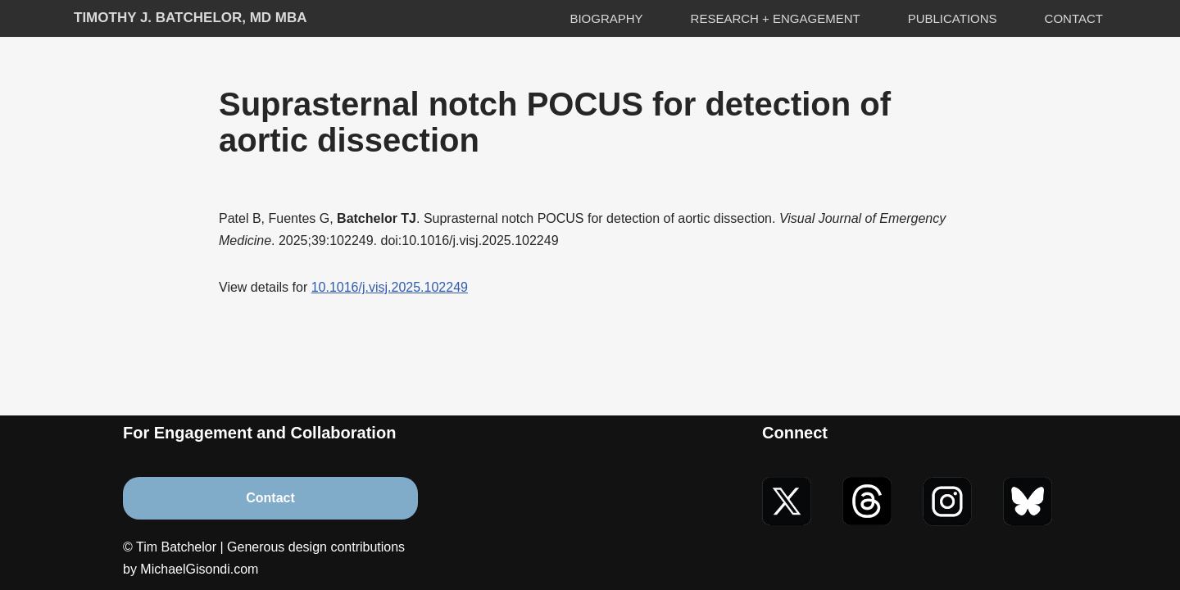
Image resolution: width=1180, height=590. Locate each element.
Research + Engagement (775, 18)
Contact (1074, 18)
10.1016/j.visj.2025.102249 (389, 287)
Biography (606, 18)
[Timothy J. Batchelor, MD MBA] (190, 18)
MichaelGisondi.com (199, 569)
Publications (952, 18)
